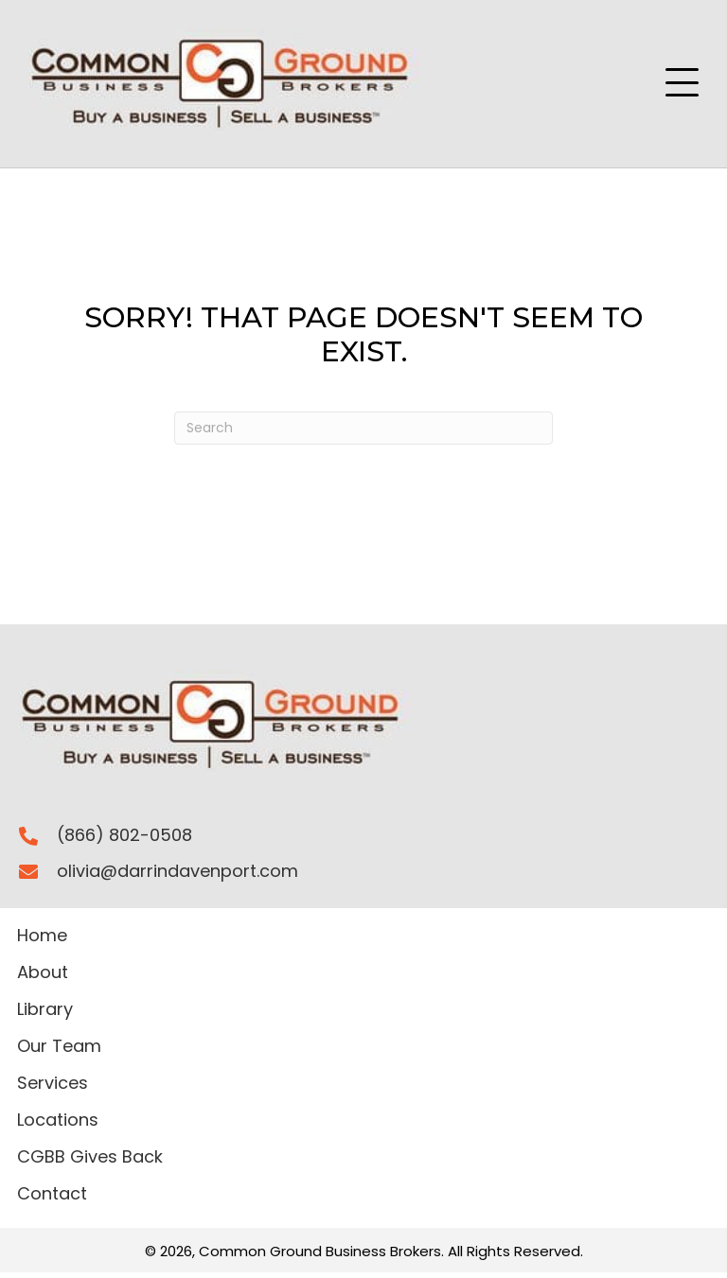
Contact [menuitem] (52, 1195)
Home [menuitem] (42, 937)
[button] (682, 83)
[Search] (363, 428)
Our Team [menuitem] (59, 1048)
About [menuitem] (42, 974)
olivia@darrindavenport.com (177, 871)
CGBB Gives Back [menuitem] (90, 1158)
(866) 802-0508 (124, 835)
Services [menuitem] (52, 1084)
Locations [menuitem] (57, 1121)
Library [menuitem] (45, 1011)
